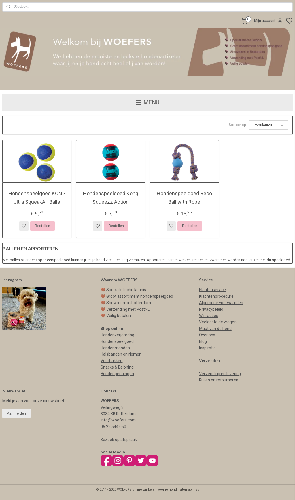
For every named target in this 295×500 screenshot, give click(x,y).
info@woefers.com (118, 420)
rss (196, 489)
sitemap (185, 489)
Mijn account (268, 20)
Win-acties (208, 315)
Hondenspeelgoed (117, 341)
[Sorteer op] (268, 125)
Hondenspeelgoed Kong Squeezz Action (110, 197)
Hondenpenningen (117, 373)
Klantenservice (212, 289)
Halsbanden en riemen (121, 354)
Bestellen (42, 226)
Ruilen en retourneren (218, 380)
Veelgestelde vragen (218, 322)
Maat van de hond (215, 328)
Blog (203, 341)
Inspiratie (207, 348)
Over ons (207, 335)
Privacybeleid (211, 309)
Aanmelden (16, 413)
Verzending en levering (220, 373)
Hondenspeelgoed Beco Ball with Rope (184, 197)
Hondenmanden (115, 348)
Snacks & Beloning (117, 367)
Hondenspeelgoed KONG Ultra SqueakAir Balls (37, 197)
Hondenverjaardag (117, 335)
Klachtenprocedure (216, 296)
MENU (147, 102)
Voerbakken (111, 360)
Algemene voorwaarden (221, 302)
